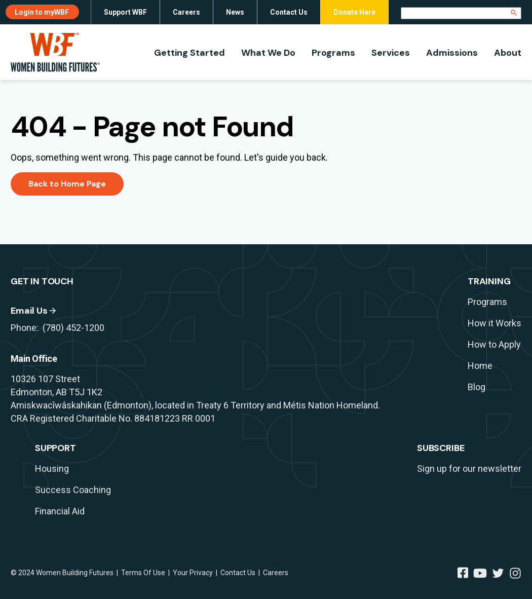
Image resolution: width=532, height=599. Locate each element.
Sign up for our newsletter (469, 468)
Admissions (452, 53)
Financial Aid (60, 511)
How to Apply (494, 344)
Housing (52, 468)
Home (480, 365)
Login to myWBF (42, 12)
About (507, 53)
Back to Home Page (67, 183)
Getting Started (189, 53)
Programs (333, 53)
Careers (186, 12)
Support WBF (125, 12)
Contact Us (289, 12)
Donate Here (354, 12)
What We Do (268, 53)
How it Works (494, 323)
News (235, 12)
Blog (476, 387)
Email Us (29, 311)
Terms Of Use (143, 573)
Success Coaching (73, 489)
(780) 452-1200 (73, 327)
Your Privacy (193, 573)
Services (390, 53)
